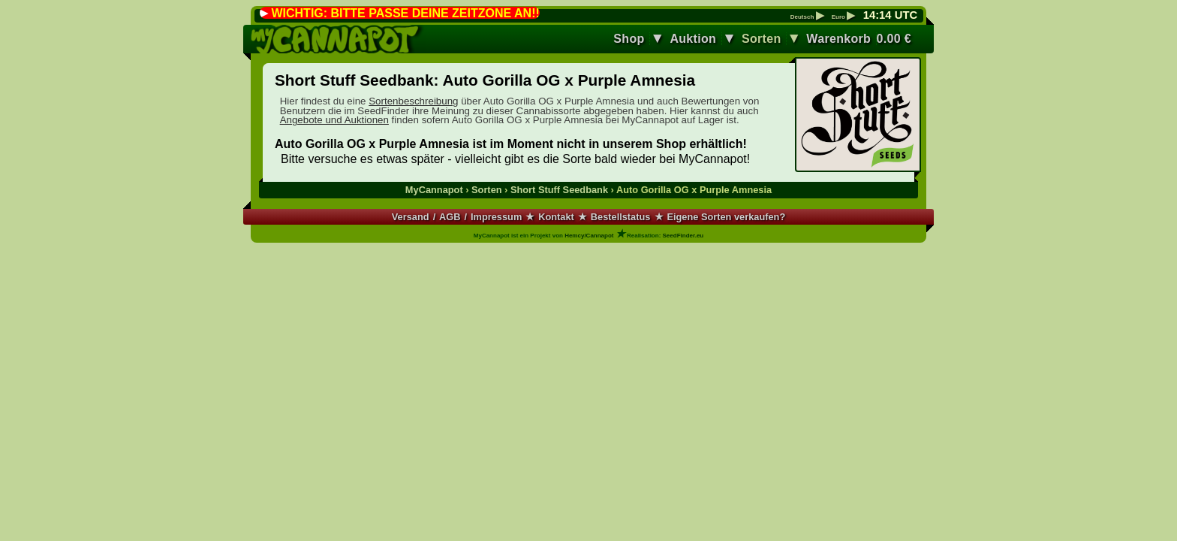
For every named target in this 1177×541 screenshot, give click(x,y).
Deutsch (807, 17)
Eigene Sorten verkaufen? (726, 216)
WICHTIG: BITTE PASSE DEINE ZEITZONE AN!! (405, 13)
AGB (449, 216)
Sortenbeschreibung (413, 101)
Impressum (496, 216)
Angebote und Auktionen (334, 119)
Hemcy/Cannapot (588, 235)
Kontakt (556, 216)
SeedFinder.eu (683, 235)
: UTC (890, 15)
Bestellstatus (621, 216)
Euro (843, 17)
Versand (410, 216)
